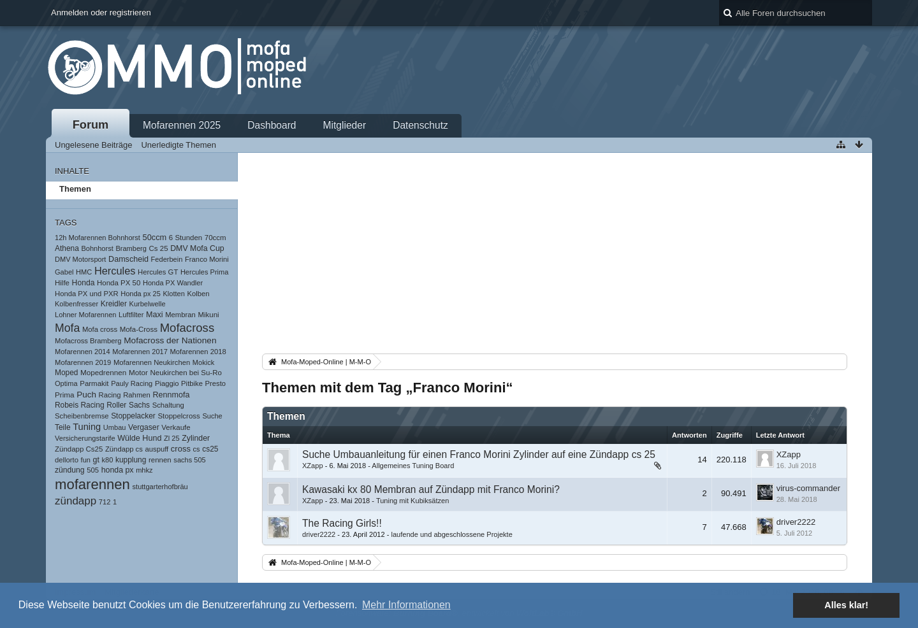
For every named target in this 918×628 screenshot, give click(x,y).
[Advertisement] (554, 255)
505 (93, 470)
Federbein (167, 259)
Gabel (64, 272)
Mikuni (208, 314)
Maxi (154, 314)
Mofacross (187, 327)
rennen (160, 460)
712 (104, 502)
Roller (116, 405)
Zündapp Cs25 (79, 449)
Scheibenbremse (82, 416)
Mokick (203, 362)
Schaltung (168, 405)
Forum (91, 124)
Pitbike (192, 383)
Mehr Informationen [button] (406, 604)
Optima (66, 383)
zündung (70, 470)
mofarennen (92, 484)
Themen (75, 189)
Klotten (173, 293)
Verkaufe (175, 427)
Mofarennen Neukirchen (151, 362)
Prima (65, 394)
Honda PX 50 (118, 283)
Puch (86, 394)
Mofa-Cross (138, 329)
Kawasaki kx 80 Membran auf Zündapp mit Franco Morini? (431, 489)
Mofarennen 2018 (198, 351)
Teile (63, 427)
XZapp (312, 465)
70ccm (215, 237)
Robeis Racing (80, 405)
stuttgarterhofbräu (160, 486)
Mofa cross (99, 329)
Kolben (198, 293)
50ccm (155, 237)
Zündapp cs (124, 449)
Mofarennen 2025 (182, 125)
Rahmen (136, 395)
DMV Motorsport (80, 259)
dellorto (66, 460)
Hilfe (62, 283)
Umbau (114, 427)
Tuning (87, 427)
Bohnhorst (97, 248)
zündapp (75, 501)
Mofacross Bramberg (88, 341)
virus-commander (808, 488)
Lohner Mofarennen (85, 314)
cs (196, 449)
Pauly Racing (131, 383)
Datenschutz (420, 125)
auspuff (156, 449)
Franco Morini (207, 259)
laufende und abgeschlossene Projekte (451, 534)
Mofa (67, 328)
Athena (67, 248)
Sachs (139, 405)
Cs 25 (158, 248)
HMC (84, 272)
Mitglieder (345, 125)
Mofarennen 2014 (82, 351)
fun (86, 460)
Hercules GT (158, 272)
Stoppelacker (133, 415)
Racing (110, 395)
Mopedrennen (103, 372)
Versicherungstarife (85, 438)
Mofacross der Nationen (170, 340)
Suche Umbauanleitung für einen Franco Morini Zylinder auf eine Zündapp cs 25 (478, 454)
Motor (138, 372)
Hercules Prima (204, 272)
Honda (83, 282)
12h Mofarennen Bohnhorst (97, 237)
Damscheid (128, 259)
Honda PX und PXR (87, 293)
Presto (215, 383)
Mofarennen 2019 (83, 362)
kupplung (130, 459)
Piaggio (167, 383)
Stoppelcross (178, 416)
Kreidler (114, 303)
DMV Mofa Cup (197, 248)
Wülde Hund (139, 438)
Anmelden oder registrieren (101, 12)
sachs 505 (189, 460)
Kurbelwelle (147, 304)
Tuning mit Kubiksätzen (412, 500)
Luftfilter (131, 314)
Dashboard (271, 125)
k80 (107, 460)
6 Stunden (185, 237)
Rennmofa (170, 394)
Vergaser (143, 427)
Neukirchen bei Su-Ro (185, 372)
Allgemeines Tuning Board (413, 465)
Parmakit (94, 383)
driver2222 (318, 534)
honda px (117, 470)
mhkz (144, 470)
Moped (66, 372)
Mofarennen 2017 (140, 351)
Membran (180, 314)
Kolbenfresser (76, 304)
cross (181, 448)
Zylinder (196, 438)
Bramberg (131, 248)
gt (96, 459)
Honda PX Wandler (173, 283)
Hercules (115, 270)
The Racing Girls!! (342, 523)
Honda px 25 (140, 293)
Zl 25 (172, 438)
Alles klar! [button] (846, 605)
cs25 (210, 449)
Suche (212, 416)
